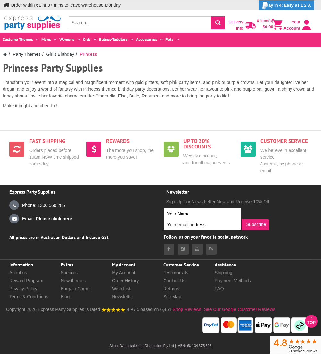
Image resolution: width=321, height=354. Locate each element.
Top (311, 320)
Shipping (223, 272)
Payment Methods (233, 280)
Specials (69, 272)
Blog (65, 296)
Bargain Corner (76, 288)
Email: (40, 218)
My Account (123, 272)
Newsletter (122, 296)
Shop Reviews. (187, 309)
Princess (88, 54)
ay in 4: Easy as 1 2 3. (286, 5)
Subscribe (256, 224)
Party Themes (27, 54)
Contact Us (174, 280)
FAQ (219, 288)
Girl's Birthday (60, 54)
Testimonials (175, 272)
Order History (125, 280)
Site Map (172, 296)
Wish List (121, 288)
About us (18, 272)
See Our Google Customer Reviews (239, 309)
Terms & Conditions (28, 296)
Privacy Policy (23, 288)
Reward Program (26, 280)
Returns (171, 288)
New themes (73, 280)
